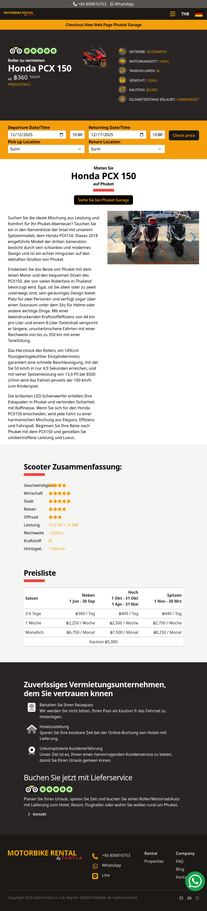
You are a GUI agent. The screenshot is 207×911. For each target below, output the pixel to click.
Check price (184, 135)
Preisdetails (19, 84)
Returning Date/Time (109, 127)
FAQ (179, 861)
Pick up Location (24, 142)
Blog (180, 869)
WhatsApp (122, 4)
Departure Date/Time (29, 127)
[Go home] (45, 855)
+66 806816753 (89, 4)
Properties (154, 861)
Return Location (104, 142)
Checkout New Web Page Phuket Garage (104, 24)
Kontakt (37, 814)
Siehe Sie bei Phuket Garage (103, 200)
